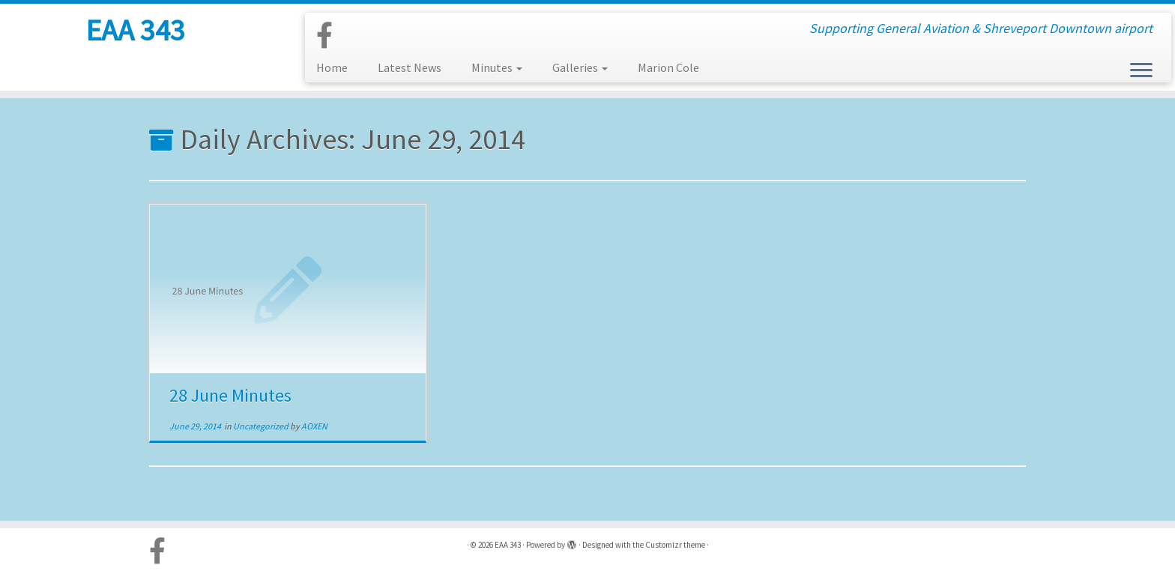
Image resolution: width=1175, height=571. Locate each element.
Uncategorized (261, 426)
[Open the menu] (1141, 71)
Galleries (580, 67)
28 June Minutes (230, 395)
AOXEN (314, 426)
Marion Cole (668, 67)
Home (332, 67)
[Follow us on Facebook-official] (329, 35)
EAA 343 (135, 30)
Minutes (496, 67)
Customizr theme (675, 545)
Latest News (409, 67)
